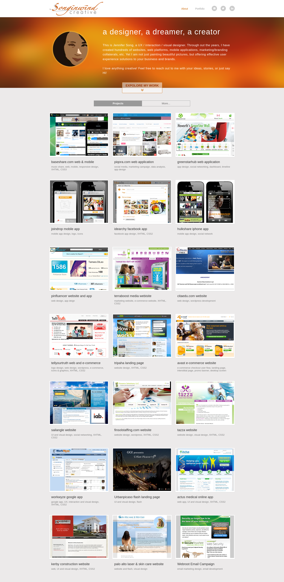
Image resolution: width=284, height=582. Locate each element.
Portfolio (199, 8)
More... (166, 103)
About (184, 8)
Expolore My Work (142, 88)
